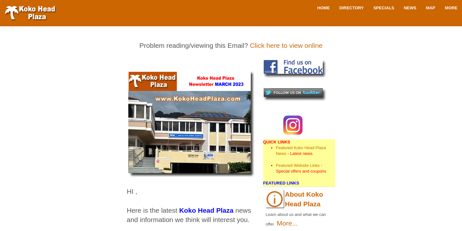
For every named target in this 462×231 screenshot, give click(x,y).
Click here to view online (286, 45)
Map (430, 7)
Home (323, 7)
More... (287, 223)
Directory (351, 7)
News (410, 7)
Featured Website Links (298, 165)
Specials (383, 7)
